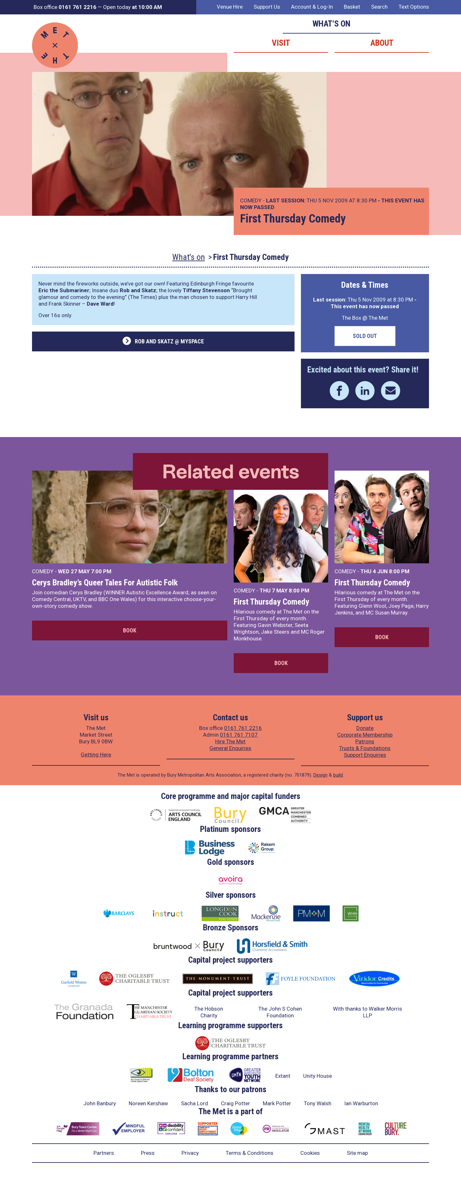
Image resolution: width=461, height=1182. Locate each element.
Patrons (364, 741)
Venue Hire (230, 7)
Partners (103, 1153)
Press (148, 1153)
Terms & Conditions (249, 1153)
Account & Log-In (312, 7)
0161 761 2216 (243, 728)
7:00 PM (101, 571)
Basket (352, 7)
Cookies (310, 1153)
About (381, 43)
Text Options (414, 7)
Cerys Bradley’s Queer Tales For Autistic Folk (105, 582)
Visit (281, 43)
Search (379, 7)
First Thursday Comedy (271, 602)
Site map (357, 1153)
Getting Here (96, 754)
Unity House (317, 1076)
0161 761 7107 (239, 735)
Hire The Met (230, 741)
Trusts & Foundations (365, 748)
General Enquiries (230, 748)
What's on (188, 257)
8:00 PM (299, 590)
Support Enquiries (365, 755)
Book (129, 630)
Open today (132, 7)
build (338, 775)
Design (320, 775)
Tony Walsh (317, 1103)
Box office (65, 7)
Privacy (190, 1153)
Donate (365, 728)
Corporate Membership (364, 735)
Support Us (267, 7)
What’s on (331, 23)
